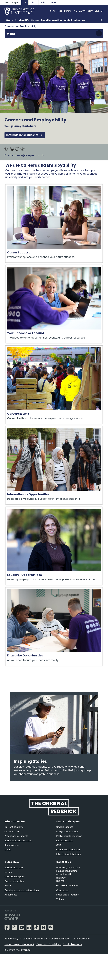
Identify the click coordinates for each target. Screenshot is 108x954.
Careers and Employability (21, 26)
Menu (11, 34)
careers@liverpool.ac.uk (28, 155)
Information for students (22, 135)
